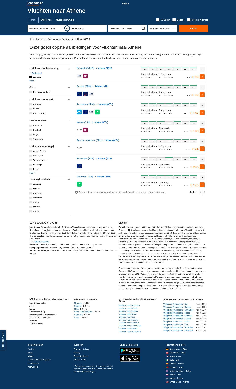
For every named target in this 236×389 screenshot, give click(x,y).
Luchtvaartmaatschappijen (39, 360)
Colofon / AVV (80, 360)
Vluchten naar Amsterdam (130, 326)
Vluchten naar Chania (128, 308)
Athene (37, 77)
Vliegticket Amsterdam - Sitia (175, 324)
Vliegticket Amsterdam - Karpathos (178, 310)
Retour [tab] (33, 20)
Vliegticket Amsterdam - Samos (177, 307)
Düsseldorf (37, 104)
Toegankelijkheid (81, 356)
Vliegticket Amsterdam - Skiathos (177, 316)
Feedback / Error (3, 340)
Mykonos (78, 303)
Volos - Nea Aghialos (83, 312)
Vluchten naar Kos (127, 317)
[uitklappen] (202, 69)
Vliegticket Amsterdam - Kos (175, 304)
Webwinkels (33, 367)
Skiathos (78, 306)
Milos (76, 309)
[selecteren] (202, 76)
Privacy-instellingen (82, 349)
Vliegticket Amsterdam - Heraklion (178, 327)
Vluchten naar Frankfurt (129, 323)
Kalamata (78, 315)
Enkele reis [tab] (46, 20)
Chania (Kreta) (39, 113)
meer (33, 81)
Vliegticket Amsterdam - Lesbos (177, 319)
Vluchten (31, 349)
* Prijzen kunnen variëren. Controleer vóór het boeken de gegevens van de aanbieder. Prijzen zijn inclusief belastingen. (93, 369)
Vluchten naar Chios (127, 314)
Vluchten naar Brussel (128, 329)
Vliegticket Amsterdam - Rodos (176, 313)
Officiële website (41, 242)
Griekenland (37, 73)
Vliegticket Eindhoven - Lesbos (176, 321)
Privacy (77, 353)
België (35, 134)
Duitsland (37, 130)
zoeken (193, 28)
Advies (30, 356)
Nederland (37, 125)
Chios (76, 318)
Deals (125, 3)
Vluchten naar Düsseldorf (130, 332)
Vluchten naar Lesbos (128, 311)
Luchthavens (33, 363)
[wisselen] (67, 28)
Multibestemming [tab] (65, 20)
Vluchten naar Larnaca (128, 320)
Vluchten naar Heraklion (129, 305)
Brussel (36, 109)
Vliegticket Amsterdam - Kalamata (178, 330)
